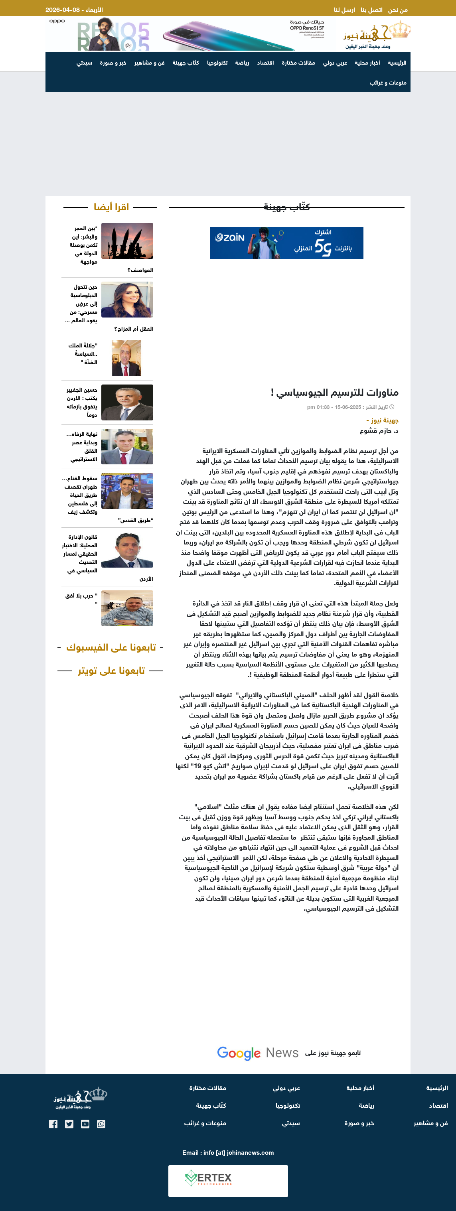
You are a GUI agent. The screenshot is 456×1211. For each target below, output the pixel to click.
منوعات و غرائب (205, 1121)
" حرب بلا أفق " (81, 599)
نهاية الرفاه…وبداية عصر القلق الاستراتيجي (81, 445)
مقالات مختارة (298, 62)
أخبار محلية (367, 62)
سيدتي (84, 62)
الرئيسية (397, 62)
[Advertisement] (228, 134)
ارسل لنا (344, 8)
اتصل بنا (372, 8)
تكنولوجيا (217, 62)
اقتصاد (265, 62)
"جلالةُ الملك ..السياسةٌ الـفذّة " (83, 352)
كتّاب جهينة (186, 62)
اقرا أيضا (111, 205)
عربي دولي (335, 62)
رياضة (242, 62)
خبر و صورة (113, 62)
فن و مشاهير (149, 62)
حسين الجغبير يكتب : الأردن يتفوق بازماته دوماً (82, 401)
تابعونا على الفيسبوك (111, 645)
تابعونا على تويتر (111, 668)
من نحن (398, 8)
